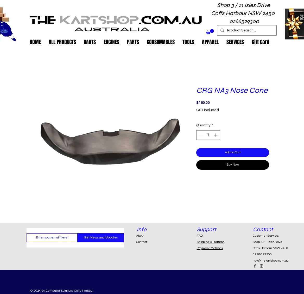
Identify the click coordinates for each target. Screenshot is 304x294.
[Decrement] (200, 135)
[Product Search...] (246, 30)
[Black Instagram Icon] (261, 266)
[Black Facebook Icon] (255, 266)
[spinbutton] (208, 135)
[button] (210, 31)
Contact (141, 242)
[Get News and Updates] (101, 237)
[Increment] (216, 135)
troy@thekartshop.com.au (271, 260)
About (140, 235)
